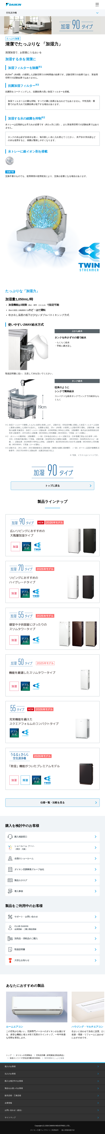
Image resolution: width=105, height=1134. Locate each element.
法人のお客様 (10, 1074)
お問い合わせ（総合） (14, 1110)
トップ (9, 1055)
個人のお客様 (10, 1066)
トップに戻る (52, 485)
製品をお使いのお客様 (14, 1088)
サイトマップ (10, 1117)
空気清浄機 (11, 13)
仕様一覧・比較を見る (52, 802)
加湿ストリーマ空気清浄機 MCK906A (25, 1058)
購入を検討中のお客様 (14, 1081)
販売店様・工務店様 (13, 1095)
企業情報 (8, 1103)
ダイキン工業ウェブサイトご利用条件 (44, 1130)
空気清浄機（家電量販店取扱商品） (50, 1055)
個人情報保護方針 (68, 1130)
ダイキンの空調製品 (24, 1055)
